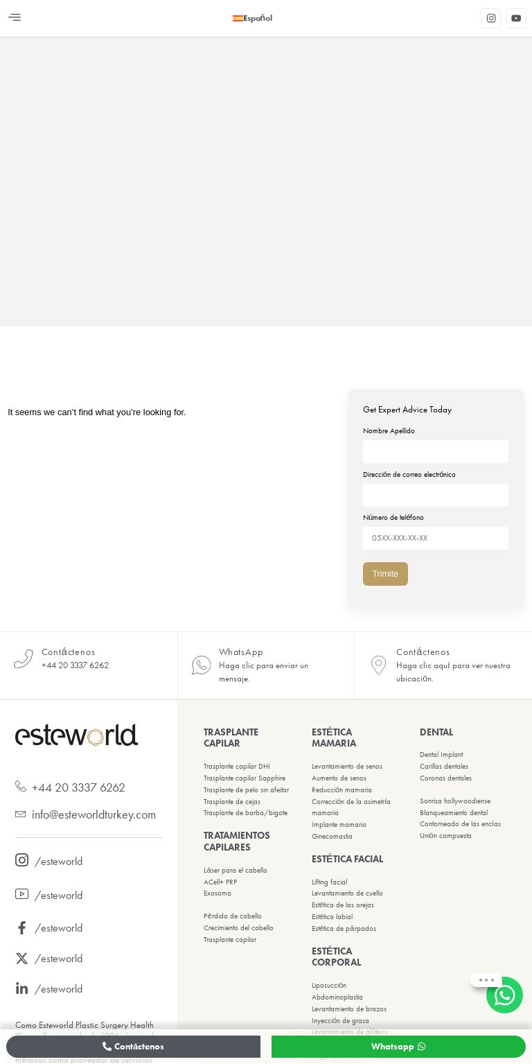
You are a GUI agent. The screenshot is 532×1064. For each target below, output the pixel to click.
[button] (15, 18)
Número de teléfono (435, 523)
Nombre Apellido (435, 441)
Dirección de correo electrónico (435, 482)
